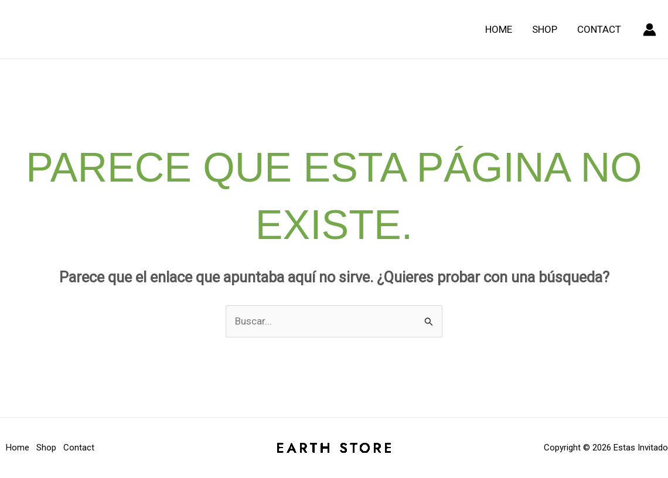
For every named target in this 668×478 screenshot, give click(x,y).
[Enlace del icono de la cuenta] (649, 29)
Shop (544, 29)
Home (498, 29)
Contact (599, 29)
